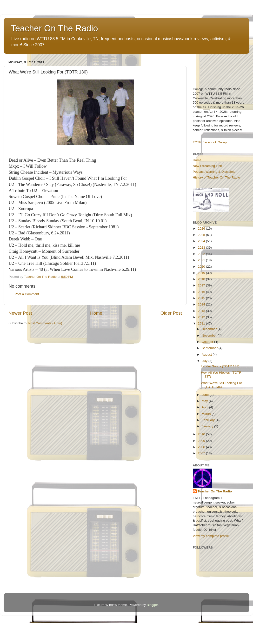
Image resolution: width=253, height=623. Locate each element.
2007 (202, 453)
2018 (202, 279)
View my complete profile (211, 536)
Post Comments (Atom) (45, 323)
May (205, 401)
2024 (202, 241)
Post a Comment (27, 294)
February (209, 420)
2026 (202, 228)
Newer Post (20, 313)
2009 (202, 441)
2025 (202, 235)
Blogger (152, 605)
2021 (202, 260)
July (205, 361)
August (207, 354)
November (210, 335)
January (208, 426)
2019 (202, 273)
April (205, 407)
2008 (202, 447)
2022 (202, 254)
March (207, 414)
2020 (202, 266)
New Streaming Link (207, 166)
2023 (202, 247)
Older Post (171, 313)
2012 (202, 317)
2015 (202, 298)
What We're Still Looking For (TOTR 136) (221, 385)
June (206, 395)
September (210, 348)
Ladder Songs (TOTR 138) (220, 366)
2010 (202, 434)
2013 (202, 311)
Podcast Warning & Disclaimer (215, 171)
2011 (202, 323)
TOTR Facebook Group (210, 142)
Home (96, 313)
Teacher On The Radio (54, 28)
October (208, 342)
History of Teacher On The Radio (216, 177)
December (210, 329)
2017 (202, 285)
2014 (202, 304)
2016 (202, 292)
